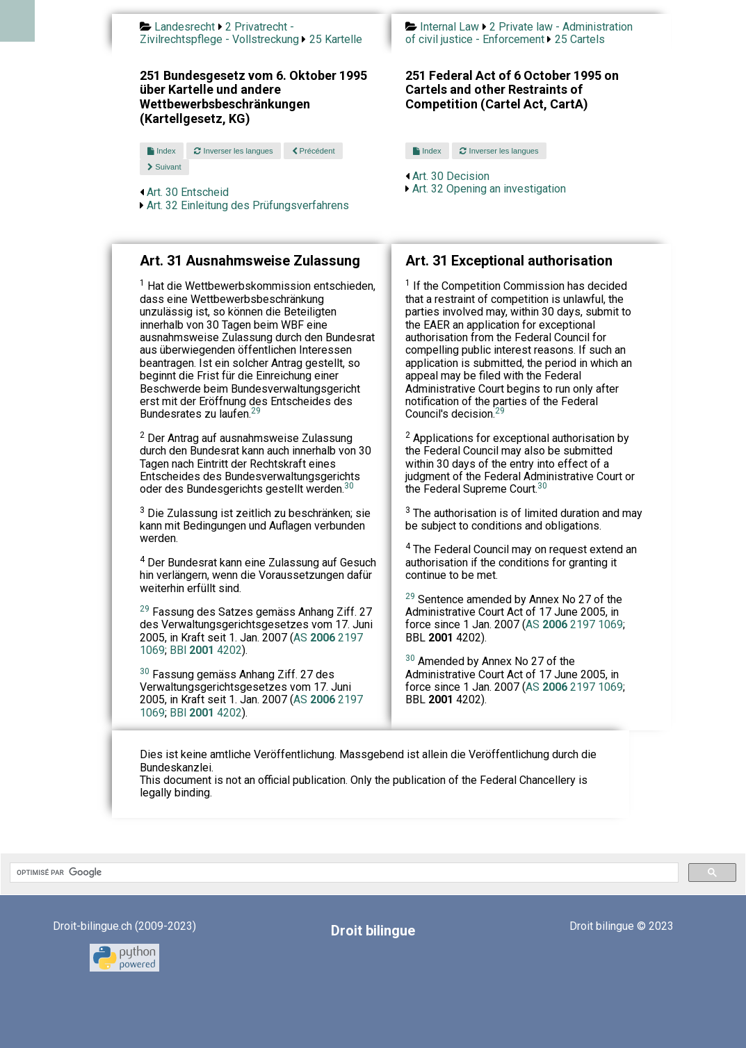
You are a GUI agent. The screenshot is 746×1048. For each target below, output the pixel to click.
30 (349, 486)
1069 (152, 650)
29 (256, 411)
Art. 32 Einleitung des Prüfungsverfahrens (248, 205)
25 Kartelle (335, 39)
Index (161, 151)
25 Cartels (580, 39)
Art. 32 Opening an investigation (489, 188)
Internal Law (449, 26)
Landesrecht (184, 26)
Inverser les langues (233, 151)
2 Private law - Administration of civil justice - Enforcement (519, 33)
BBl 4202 (206, 650)
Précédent (313, 151)
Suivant (164, 167)
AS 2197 (328, 637)
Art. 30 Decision (450, 176)
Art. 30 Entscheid (188, 192)
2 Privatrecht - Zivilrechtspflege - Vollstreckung (219, 33)
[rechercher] (343, 873)
